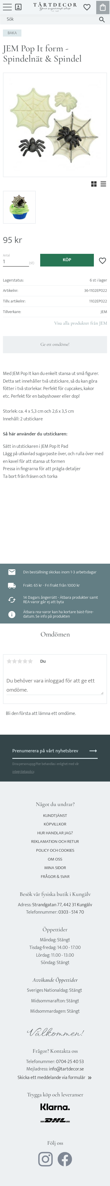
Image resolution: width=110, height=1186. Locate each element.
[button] (7, 10)
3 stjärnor (19, 661)
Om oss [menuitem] (55, 859)
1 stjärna (9, 661)
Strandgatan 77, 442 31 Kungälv (62, 905)
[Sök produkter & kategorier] (49, 19)
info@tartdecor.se (66, 1069)
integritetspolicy (23, 771)
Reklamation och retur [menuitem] (55, 841)
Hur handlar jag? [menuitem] (55, 833)
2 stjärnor (14, 661)
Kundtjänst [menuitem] (55, 815)
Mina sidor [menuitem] (18, 6)
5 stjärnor (30, 661)
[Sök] (102, 19)
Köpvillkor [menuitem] (55, 824)
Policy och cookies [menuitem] (55, 850)
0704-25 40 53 (70, 1062)
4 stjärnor (25, 661)
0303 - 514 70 (71, 912)
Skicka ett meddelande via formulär (55, 1078)
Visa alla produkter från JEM (80, 323)
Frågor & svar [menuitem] (55, 876)
